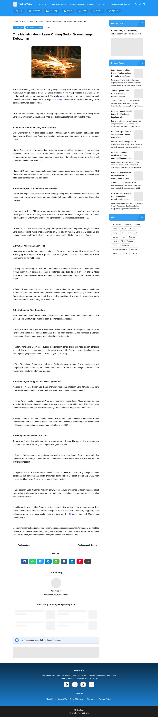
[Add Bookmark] (47, 27)
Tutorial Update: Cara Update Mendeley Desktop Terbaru (120, 94)
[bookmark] (144, 4)
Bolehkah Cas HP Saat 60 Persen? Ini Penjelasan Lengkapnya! (121, 114)
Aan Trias (20, 27)
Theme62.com (83, 713)
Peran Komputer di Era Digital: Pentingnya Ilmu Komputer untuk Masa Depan (121, 73)
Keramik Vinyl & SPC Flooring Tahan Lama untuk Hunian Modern (126, 32)
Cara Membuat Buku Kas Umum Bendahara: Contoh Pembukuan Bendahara (121, 196)
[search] (136, 4)
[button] (87, 561)
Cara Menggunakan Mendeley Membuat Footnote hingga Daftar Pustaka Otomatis (120, 155)
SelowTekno (26, 4)
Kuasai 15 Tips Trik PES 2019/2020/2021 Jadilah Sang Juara (121, 135)
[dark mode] (140, 4)
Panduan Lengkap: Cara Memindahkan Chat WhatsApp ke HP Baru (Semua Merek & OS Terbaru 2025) (121, 176)
